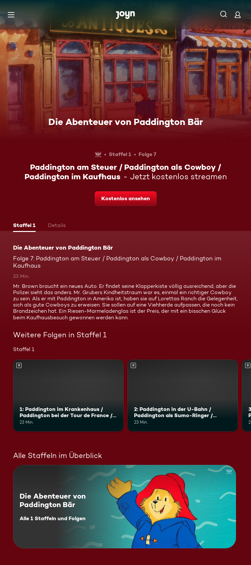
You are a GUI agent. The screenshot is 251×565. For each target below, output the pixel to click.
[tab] (24, 226)
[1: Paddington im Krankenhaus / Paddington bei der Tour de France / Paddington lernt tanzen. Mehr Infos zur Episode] (68, 396)
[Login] (237, 14)
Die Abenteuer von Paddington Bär (125, 121)
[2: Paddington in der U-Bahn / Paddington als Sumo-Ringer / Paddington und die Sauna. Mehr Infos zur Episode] (182, 396)
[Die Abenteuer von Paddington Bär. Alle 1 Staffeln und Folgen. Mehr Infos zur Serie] (124, 506)
